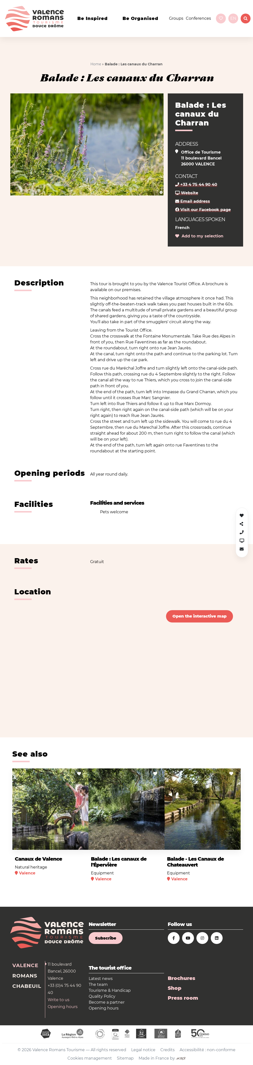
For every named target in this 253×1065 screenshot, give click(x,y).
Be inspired (92, 18)
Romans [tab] (24, 976)
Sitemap (125, 1058)
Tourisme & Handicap (110, 990)
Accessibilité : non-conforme (207, 1049)
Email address (192, 201)
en (233, 18)
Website (186, 193)
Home (95, 64)
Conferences (198, 18)
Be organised (140, 18)
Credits (167, 1049)
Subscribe (105, 938)
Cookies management (89, 1058)
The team (98, 984)
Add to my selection (199, 236)
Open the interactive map (199, 616)
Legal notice (143, 1049)
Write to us (58, 999)
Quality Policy (102, 996)
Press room (183, 998)
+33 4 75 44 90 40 (196, 184)
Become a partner (107, 1002)
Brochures (181, 978)
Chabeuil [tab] (26, 986)
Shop (174, 988)
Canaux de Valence (38, 859)
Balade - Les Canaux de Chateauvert (195, 862)
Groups (176, 18)
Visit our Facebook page (203, 209)
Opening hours (63, 1006)
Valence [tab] (25, 965)
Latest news (101, 978)
